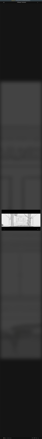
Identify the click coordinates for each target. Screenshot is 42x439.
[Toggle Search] (37, 2)
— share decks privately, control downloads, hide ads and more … (21, 0)
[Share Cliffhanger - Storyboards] (35, 438)
